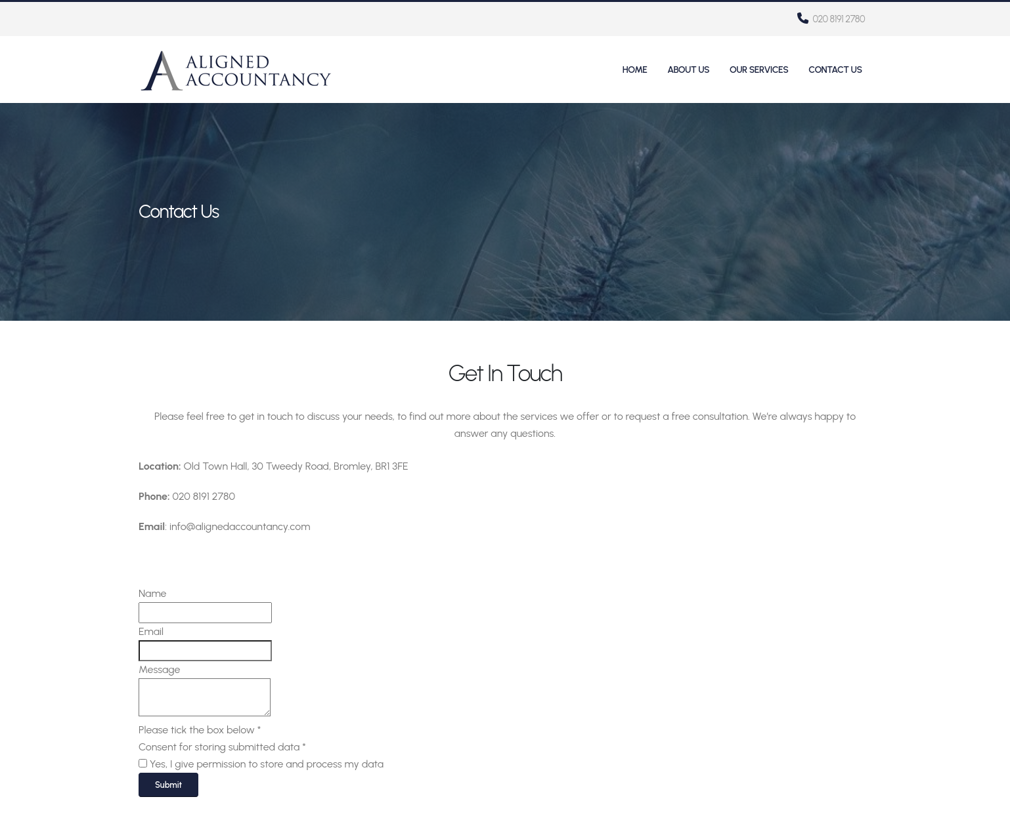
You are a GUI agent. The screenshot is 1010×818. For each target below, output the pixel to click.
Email (151, 631)
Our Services (759, 69)
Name (152, 593)
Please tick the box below (200, 730)
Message (159, 669)
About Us (688, 69)
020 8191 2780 (831, 19)
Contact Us (835, 69)
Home (635, 69)
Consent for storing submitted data (222, 747)
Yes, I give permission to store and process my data (267, 764)
